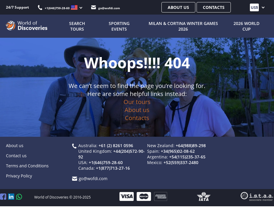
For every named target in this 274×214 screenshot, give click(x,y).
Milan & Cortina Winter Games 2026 (183, 26)
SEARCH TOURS (77, 26)
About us (178, 7)
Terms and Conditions (27, 166)
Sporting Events (119, 26)
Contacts (214, 7)
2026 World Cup (246, 26)
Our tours (137, 102)
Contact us (16, 155)
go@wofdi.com (105, 8)
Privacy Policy (19, 176)
